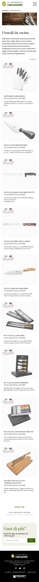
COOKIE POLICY (31, 572)
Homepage (5, 10)
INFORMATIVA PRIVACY (19, 572)
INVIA (31, 540)
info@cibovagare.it (19, 564)
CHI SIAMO (8, 572)
